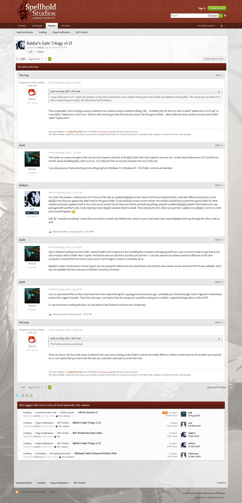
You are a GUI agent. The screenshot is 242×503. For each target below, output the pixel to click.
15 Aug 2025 (194, 415)
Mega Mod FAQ (75, 132)
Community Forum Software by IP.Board (204, 493)
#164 (219, 239)
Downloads (37, 25)
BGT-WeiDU (63, 422)
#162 (219, 145)
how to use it (108, 132)
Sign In (202, 8)
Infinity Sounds (67, 412)
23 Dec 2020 (194, 456)
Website (22, 25)
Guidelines (221, 482)
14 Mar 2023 (194, 446)
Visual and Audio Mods (45, 412)
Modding (27, 412)
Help (52, 491)
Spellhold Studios (24, 483)
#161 (219, 75)
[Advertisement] (121, 469)
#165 (219, 282)
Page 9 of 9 (34, 59)
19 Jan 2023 (193, 436)
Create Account (217, 8)
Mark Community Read (33, 491)
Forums (51, 25)
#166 (219, 322)
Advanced (225, 15)
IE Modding (40, 453)
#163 (219, 185)
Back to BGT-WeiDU (216, 387)
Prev (23, 59)
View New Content (206, 25)
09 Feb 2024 (194, 425)
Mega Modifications (44, 422)
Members (65, 25)
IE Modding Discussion (60, 453)
